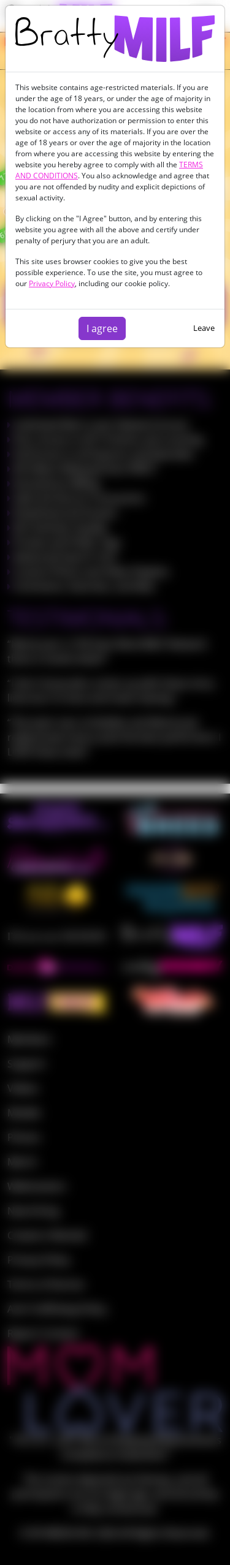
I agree (102, 328)
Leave (204, 327)
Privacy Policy (52, 283)
